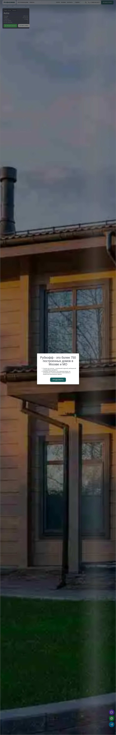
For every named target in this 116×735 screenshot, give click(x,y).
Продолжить (58, 380)
